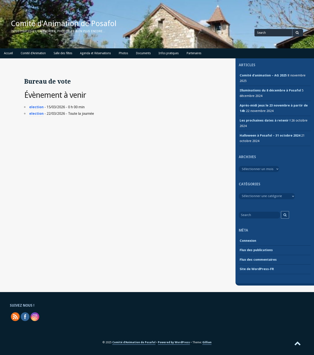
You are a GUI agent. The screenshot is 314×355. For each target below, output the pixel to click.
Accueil (8, 53)
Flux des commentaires (258, 260)
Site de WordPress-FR (257, 269)
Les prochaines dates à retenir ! (265, 120)
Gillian (207, 342)
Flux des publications (256, 250)
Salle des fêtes (63, 53)
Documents (143, 53)
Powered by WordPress (174, 342)
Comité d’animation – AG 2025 (263, 75)
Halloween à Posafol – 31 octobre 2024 (270, 135)
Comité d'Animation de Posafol (63, 23)
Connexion (248, 241)
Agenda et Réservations (95, 53)
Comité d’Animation (33, 53)
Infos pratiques (169, 53)
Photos (123, 53)
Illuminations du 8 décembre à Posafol (270, 90)
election (36, 107)
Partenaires (193, 53)
